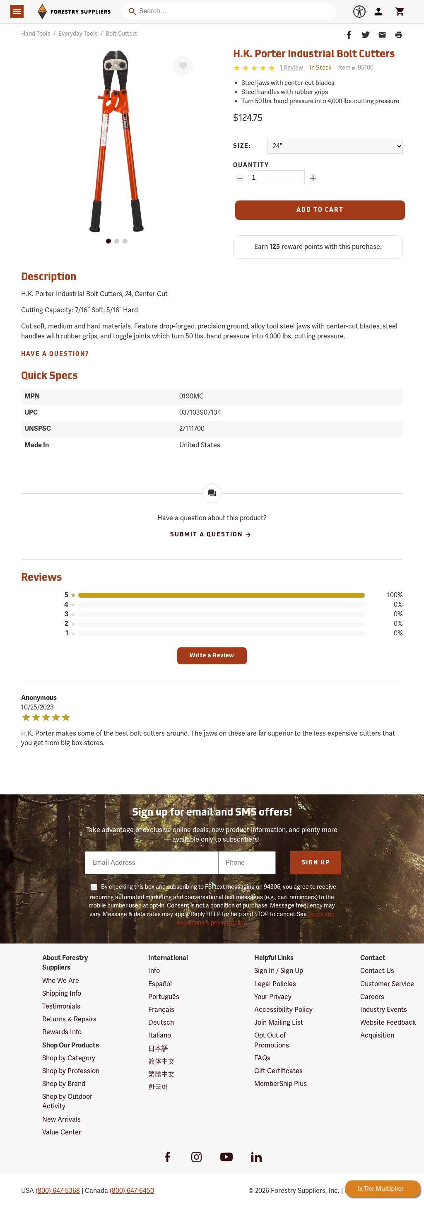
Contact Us (377, 971)
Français (161, 1010)
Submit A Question (211, 534)
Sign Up (315, 863)
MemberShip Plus (280, 1084)
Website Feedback (388, 1022)
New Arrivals (61, 1119)
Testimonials (61, 1006)
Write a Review (212, 656)
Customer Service (387, 984)
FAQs (262, 1058)
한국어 (158, 1087)
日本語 (158, 1049)
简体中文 (161, 1061)
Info (154, 971)
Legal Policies (275, 984)
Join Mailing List (278, 1022)
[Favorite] (183, 66)
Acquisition (377, 1035)
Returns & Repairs (69, 1019)
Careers (372, 997)
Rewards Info (62, 1032)
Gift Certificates (278, 1071)
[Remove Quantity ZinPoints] (239, 178)
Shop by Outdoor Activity (67, 1101)
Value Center (61, 1132)
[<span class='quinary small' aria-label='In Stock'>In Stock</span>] (321, 68)
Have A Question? (55, 354)
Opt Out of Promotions (271, 1040)
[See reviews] (291, 68)
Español (160, 984)
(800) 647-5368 (58, 1191)
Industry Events (383, 1010)
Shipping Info (61, 993)
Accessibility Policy (283, 1010)
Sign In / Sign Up (278, 971)
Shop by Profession (70, 1071)
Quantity (251, 165)
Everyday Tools (78, 33)
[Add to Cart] (320, 210)
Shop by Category (68, 1058)
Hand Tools (36, 33)
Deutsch (161, 1022)
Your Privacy (273, 997)
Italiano (159, 1035)
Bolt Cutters (121, 33)
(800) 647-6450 (132, 1191)
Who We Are (60, 981)
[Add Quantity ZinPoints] (313, 178)
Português (163, 997)
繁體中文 (161, 1074)
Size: (242, 146)
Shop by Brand (63, 1084)
